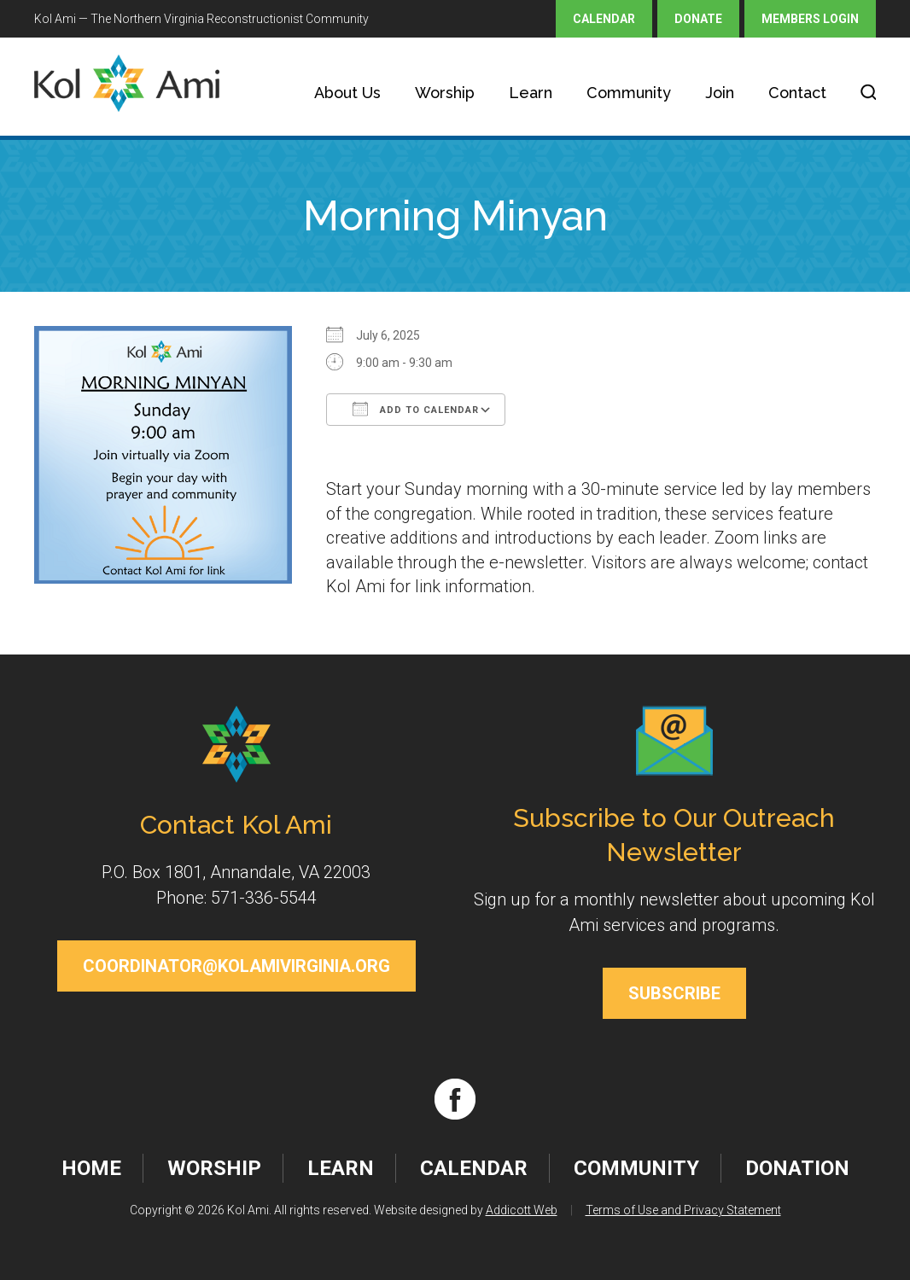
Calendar (604, 19)
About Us (347, 93)
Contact (797, 93)
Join (719, 93)
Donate (698, 19)
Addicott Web (521, 1210)
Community (628, 93)
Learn (530, 93)
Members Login (810, 19)
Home (91, 1168)
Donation (797, 1168)
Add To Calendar (416, 408)
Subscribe (674, 993)
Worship (445, 93)
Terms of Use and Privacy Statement (683, 1210)
